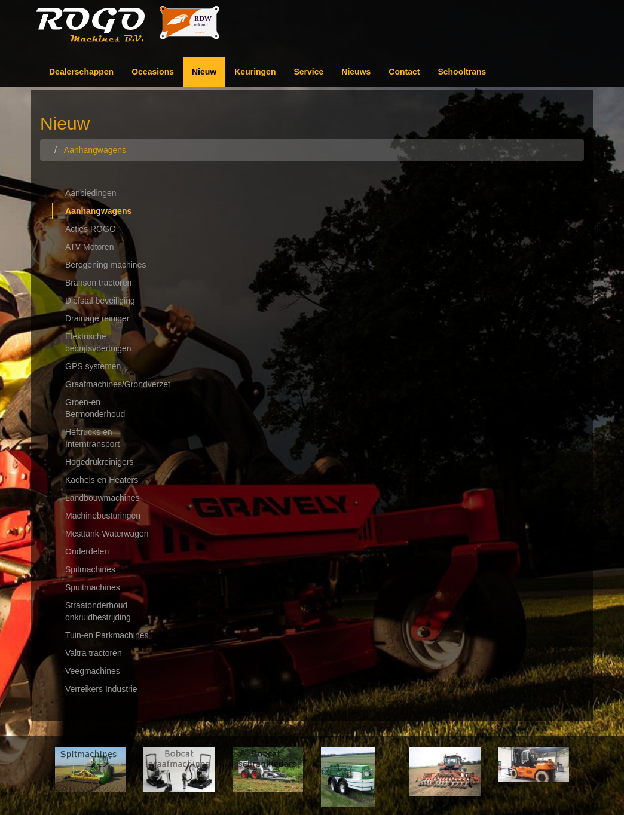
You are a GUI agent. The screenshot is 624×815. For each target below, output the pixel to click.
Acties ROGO (90, 229)
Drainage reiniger (97, 318)
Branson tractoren (98, 282)
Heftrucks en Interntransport (92, 438)
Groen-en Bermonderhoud (95, 408)
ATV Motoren (89, 247)
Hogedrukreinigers (99, 462)
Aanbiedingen (91, 193)
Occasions (152, 71)
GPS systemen (93, 366)
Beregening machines (105, 264)
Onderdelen (87, 551)
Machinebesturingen (102, 515)
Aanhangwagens (98, 211)
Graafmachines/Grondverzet (114, 384)
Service (308, 71)
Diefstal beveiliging (100, 300)
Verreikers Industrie (101, 689)
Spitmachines (90, 569)
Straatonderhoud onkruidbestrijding (98, 611)
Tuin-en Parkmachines (107, 635)
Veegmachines (92, 671)
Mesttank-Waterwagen (107, 533)
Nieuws (356, 71)
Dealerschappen (81, 71)
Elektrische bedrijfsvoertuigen (98, 342)
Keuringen (255, 71)
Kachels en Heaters (101, 480)
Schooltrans (462, 71)
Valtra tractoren (93, 653)
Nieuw (204, 71)
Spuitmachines (92, 587)
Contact (404, 71)
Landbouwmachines (102, 498)
